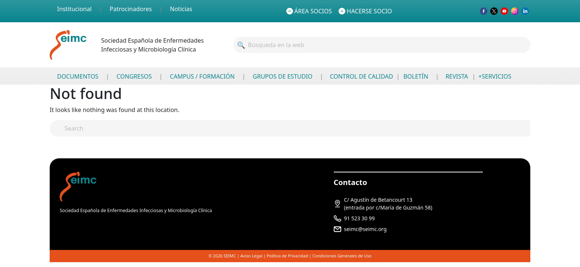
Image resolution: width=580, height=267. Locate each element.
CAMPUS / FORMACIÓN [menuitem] (202, 76)
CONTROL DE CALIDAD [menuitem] (361, 76)
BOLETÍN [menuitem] (415, 76)
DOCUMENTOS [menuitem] (77, 76)
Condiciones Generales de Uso (342, 255)
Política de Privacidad (287, 255)
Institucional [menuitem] (74, 9)
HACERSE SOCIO (365, 11)
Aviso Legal (251, 255)
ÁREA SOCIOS (309, 11)
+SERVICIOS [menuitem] (494, 76)
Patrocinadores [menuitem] (131, 9)
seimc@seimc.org (365, 229)
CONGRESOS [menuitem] (134, 76)
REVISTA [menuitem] (456, 76)
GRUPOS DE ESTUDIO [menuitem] (283, 76)
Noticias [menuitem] (181, 9)
